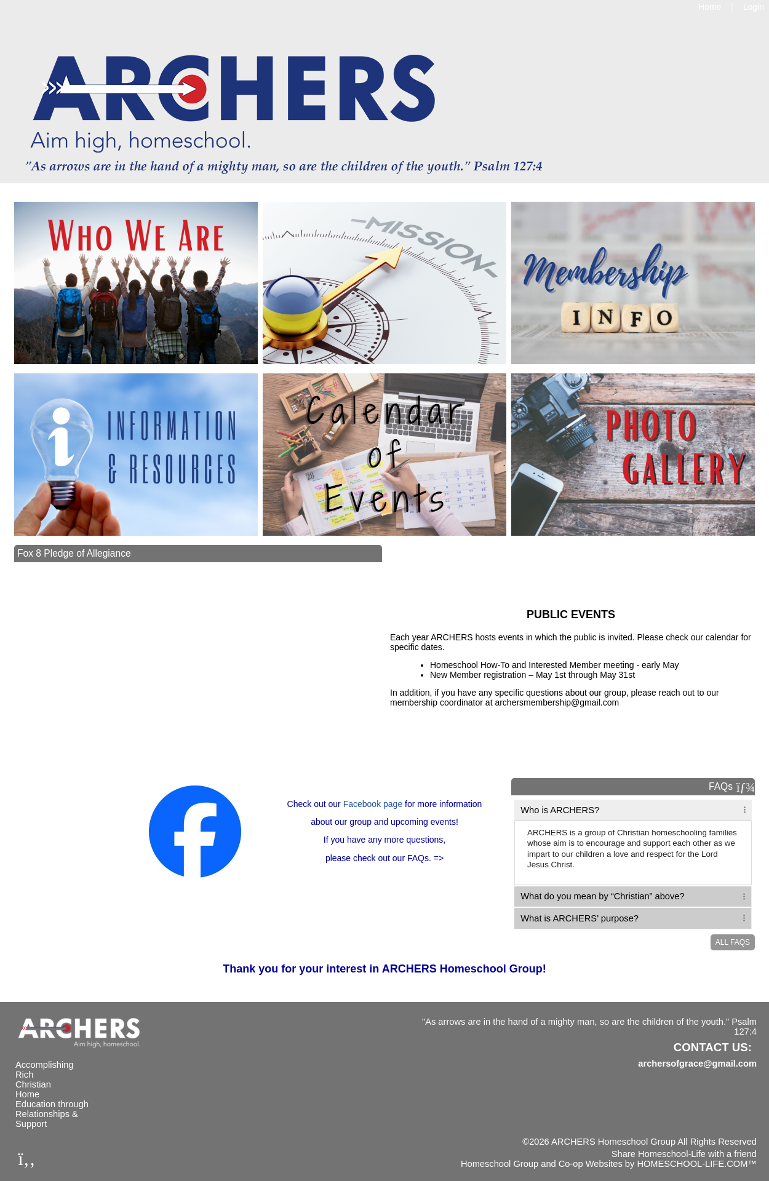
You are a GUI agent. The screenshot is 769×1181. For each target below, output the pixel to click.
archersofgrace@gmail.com (697, 1063)
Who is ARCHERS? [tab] (559, 810)
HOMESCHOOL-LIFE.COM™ (697, 1164)
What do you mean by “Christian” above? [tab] (603, 896)
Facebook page (373, 804)
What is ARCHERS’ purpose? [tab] (580, 918)
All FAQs (732, 942)
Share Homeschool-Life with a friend (684, 1154)
